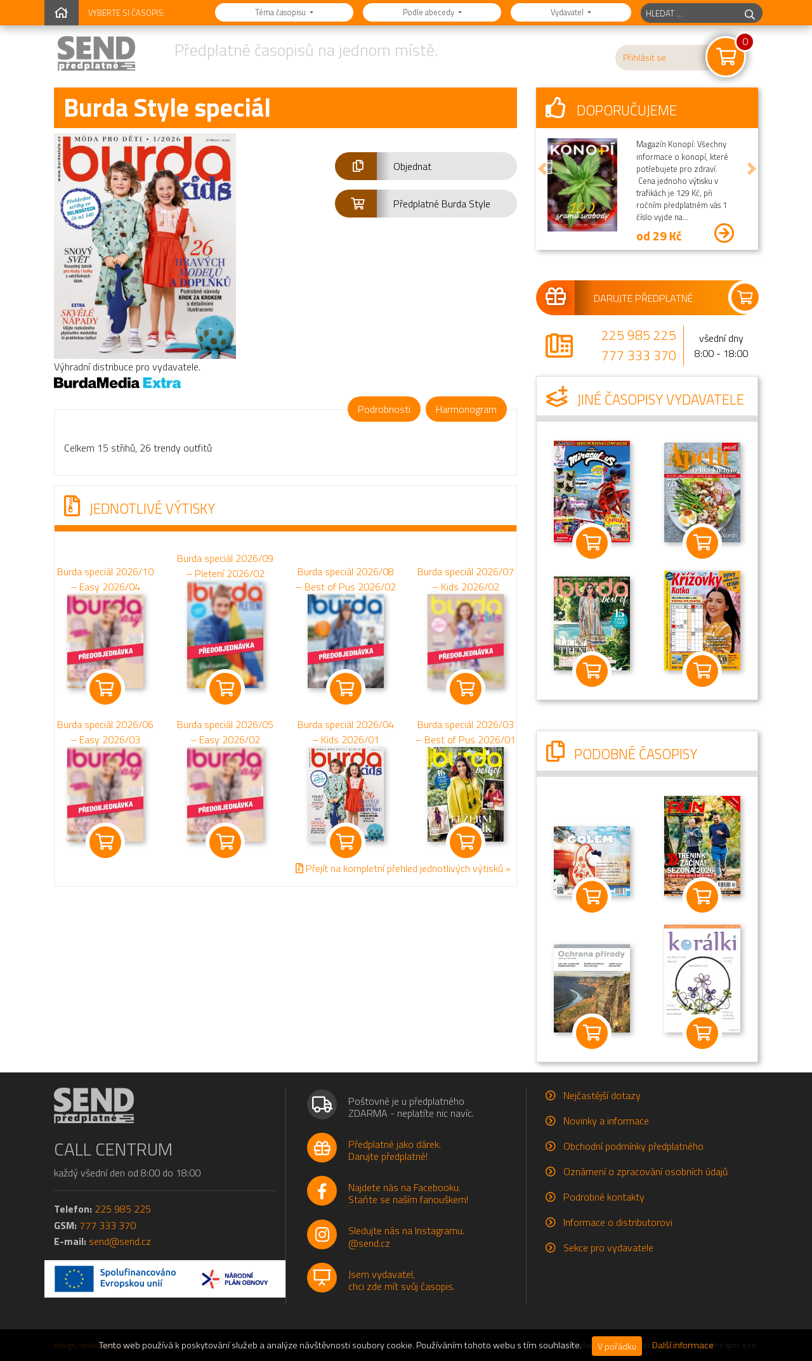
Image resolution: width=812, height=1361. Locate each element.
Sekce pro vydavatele (608, 1247)
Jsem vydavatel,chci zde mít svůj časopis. (401, 1280)
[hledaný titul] (689, 13)
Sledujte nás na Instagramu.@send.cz (406, 1236)
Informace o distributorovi (617, 1222)
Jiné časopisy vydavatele (645, 399)
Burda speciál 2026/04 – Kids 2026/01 (346, 732)
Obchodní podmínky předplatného (633, 1146)
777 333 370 (638, 355)
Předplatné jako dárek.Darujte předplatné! (394, 1150)
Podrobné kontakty (604, 1196)
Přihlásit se (644, 58)
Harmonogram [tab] (466, 409)
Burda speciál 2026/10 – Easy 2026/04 (105, 579)
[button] (426, 166)
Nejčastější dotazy (602, 1095)
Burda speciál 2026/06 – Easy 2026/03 (105, 732)
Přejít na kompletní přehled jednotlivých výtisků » (403, 868)
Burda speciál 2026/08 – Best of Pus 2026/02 (346, 579)
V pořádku (617, 1346)
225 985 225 (638, 335)
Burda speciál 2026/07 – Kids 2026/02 (465, 579)
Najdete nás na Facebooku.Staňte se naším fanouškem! (408, 1193)
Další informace (683, 1345)
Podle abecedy (429, 12)
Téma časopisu (281, 12)
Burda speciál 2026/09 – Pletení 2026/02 (225, 565)
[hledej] (750, 13)
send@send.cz (120, 1241)
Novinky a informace (606, 1120)
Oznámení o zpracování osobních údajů (645, 1171)
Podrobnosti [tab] (384, 409)
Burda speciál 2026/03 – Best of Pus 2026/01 (466, 732)
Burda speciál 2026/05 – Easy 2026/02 (225, 732)
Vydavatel (568, 12)
